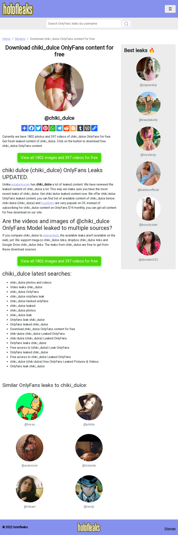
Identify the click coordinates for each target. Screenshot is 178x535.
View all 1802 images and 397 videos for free (59, 157)
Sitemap (170, 529)
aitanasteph (51, 235)
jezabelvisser (20, 184)
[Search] (89, 23)
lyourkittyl (47, 203)
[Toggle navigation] (170, 9)
